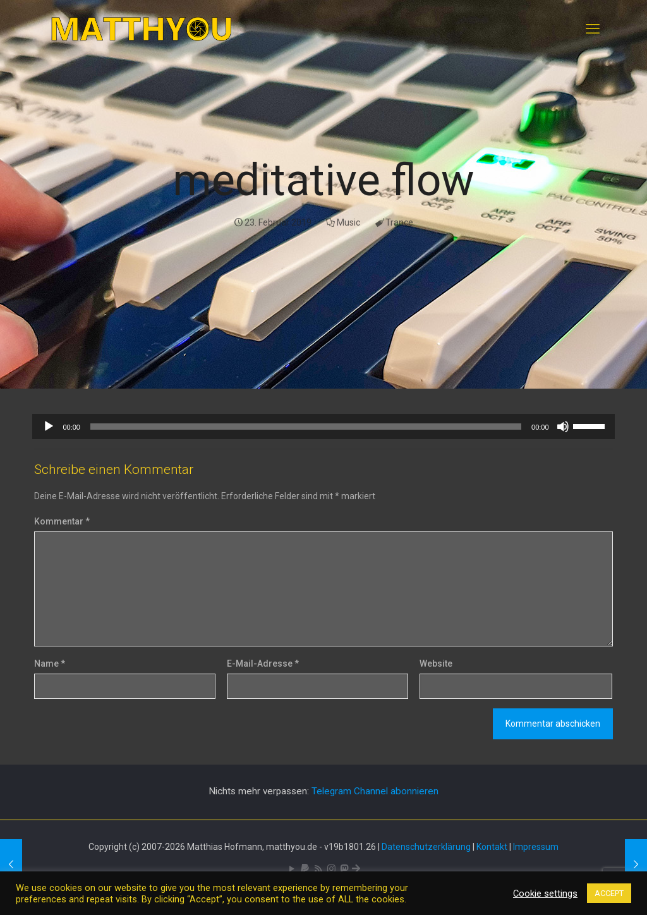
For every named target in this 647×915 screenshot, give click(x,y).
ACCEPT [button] (609, 893)
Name (49, 663)
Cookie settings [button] (545, 893)
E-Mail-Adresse (263, 663)
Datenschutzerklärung (426, 847)
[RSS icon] (318, 869)
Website (436, 663)
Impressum (536, 847)
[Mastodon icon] (344, 869)
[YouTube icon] (291, 869)
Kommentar (62, 521)
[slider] (305, 426)
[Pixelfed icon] (331, 869)
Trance (399, 222)
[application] (323, 426)
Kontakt (491, 847)
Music (348, 222)
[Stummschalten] (563, 426)
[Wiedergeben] (48, 426)
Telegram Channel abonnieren (374, 791)
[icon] (305, 869)
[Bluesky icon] (356, 869)
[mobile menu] (592, 29)
